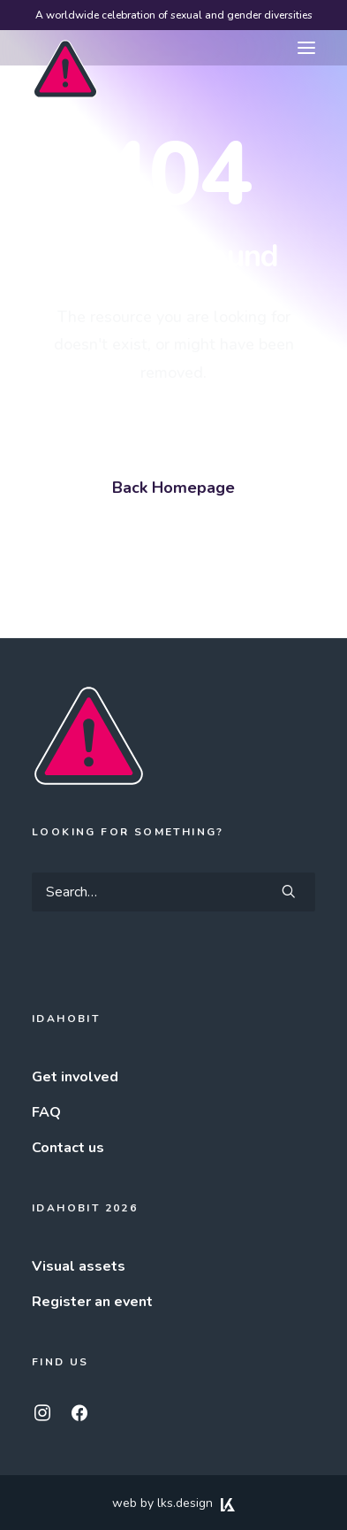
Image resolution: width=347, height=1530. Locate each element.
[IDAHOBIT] (65, 49)
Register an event (92, 1301)
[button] (306, 47)
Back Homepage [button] (173, 487)
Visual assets (78, 1266)
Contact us (68, 1147)
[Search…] (173, 892)
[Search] (173, 892)
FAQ (46, 1112)
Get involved (75, 1077)
